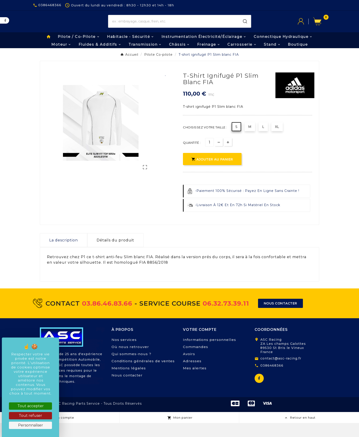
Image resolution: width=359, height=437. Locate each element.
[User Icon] (305, 28)
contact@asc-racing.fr (280, 372)
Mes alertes (195, 382)
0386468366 (271, 379)
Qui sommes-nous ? (131, 368)
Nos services (124, 353)
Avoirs (189, 368)
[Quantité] (209, 156)
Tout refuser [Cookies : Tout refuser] (30, 415)
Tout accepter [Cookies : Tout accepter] (30, 406)
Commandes (195, 361)
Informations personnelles (209, 353)
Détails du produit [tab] (115, 254)
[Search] (245, 29)
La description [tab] (63, 254)
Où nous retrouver (130, 361)
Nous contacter (127, 389)
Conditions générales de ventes (143, 375)
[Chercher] (174, 29)
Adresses (192, 375)
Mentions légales (129, 382)
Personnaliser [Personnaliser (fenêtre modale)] (30, 425)
